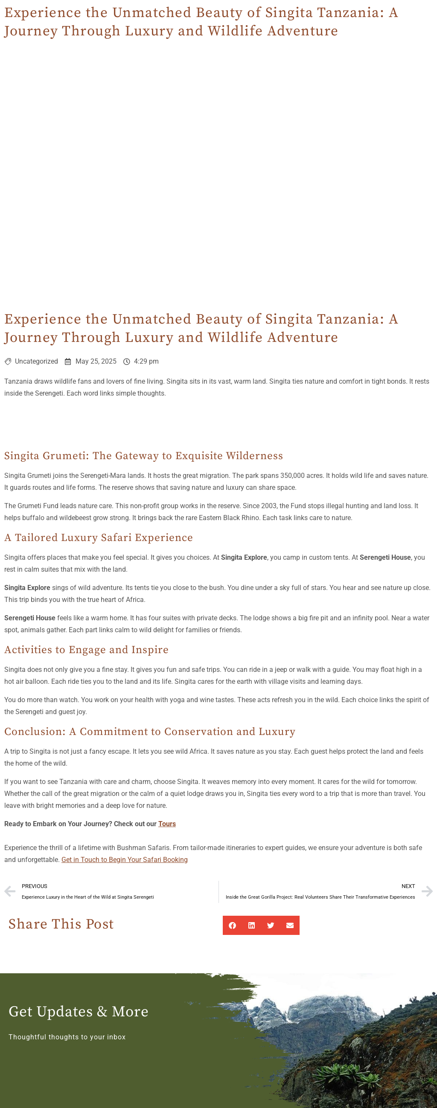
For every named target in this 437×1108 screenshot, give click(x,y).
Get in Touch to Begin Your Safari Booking (124, 860)
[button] (232, 925)
